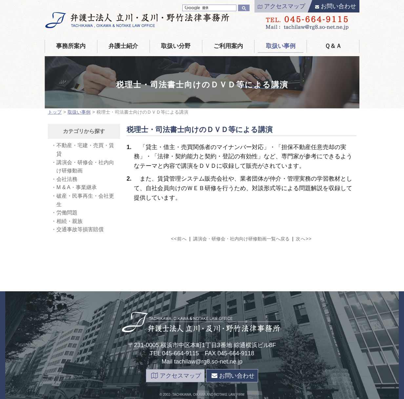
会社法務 (66, 179)
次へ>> (304, 238)
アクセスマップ (281, 6)
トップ (55, 112)
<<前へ (179, 238)
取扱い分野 (176, 46)
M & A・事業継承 (76, 187)
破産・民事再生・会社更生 (85, 200)
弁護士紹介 (123, 46)
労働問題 (66, 212)
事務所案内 (71, 46)
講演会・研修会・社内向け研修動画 (85, 167)
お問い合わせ (335, 6)
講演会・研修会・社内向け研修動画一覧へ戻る (241, 238)
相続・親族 (69, 221)
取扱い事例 (280, 46)
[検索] (209, 8)
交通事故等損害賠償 (80, 229)
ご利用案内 (228, 46)
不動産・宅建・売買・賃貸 (85, 150)
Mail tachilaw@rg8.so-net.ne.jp (202, 361)
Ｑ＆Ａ (333, 46)
